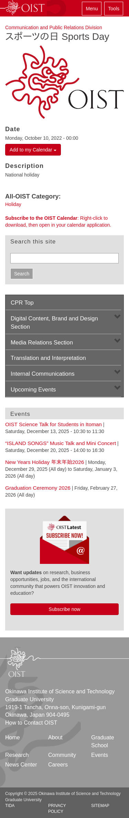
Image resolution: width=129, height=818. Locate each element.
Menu (92, 8)
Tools (113, 8)
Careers (58, 765)
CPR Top (22, 302)
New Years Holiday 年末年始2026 (44, 462)
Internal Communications (43, 374)
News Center (21, 765)
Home (12, 737)
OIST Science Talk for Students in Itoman (53, 424)
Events (99, 755)
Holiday (13, 204)
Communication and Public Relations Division (53, 27)
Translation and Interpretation (48, 358)
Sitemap (100, 805)
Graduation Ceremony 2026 (38, 488)
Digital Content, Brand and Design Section (54, 322)
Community (62, 755)
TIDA (9, 805)
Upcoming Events (33, 389)
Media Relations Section (42, 342)
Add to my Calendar (33, 149)
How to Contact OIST (31, 723)
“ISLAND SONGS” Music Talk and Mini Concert (60, 443)
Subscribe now (64, 609)
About (55, 737)
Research (17, 755)
